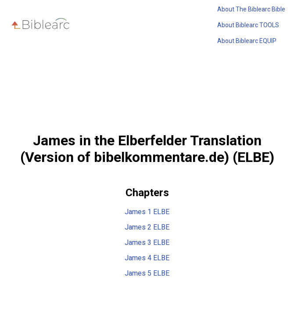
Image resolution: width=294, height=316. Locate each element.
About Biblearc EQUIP (246, 40)
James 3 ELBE (147, 242)
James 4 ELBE (147, 258)
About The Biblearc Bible (251, 9)
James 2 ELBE (147, 227)
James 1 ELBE (147, 212)
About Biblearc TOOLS (248, 25)
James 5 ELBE (147, 273)
